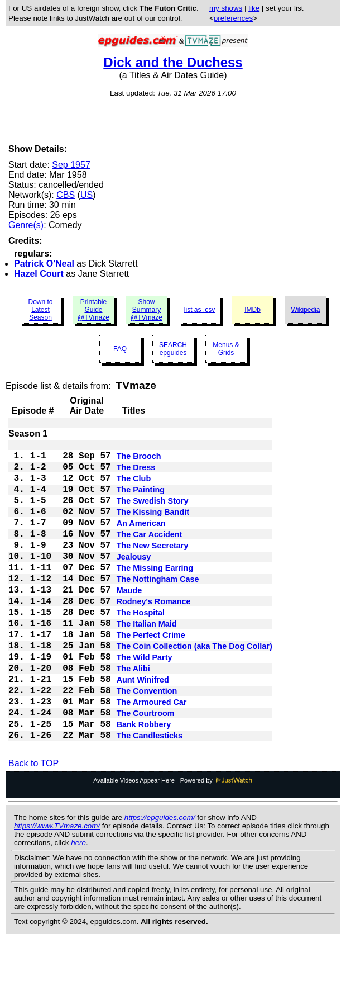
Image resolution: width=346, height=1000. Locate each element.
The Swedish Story (153, 513)
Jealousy (134, 580)
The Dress (136, 472)
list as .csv (199, 310)
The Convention (147, 741)
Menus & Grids (226, 349)
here (78, 903)
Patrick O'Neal (44, 263)
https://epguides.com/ (159, 878)
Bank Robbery (144, 781)
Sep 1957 (71, 164)
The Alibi (133, 714)
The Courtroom (146, 768)
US (86, 195)
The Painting (141, 499)
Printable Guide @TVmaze (93, 309)
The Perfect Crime (151, 674)
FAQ (120, 349)
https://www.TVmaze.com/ (57, 886)
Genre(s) (26, 225)
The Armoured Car (152, 754)
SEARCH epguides (173, 349)
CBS (65, 195)
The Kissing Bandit (153, 526)
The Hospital (141, 647)
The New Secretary (153, 566)
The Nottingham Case (158, 607)
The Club (134, 486)
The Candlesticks (149, 794)
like (254, 8)
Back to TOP (33, 823)
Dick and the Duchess (172, 62)
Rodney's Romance (154, 633)
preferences (233, 18)
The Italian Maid (147, 660)
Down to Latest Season (40, 309)
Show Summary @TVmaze (146, 309)
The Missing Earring (155, 593)
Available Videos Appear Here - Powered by (173, 840)
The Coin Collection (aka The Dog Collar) (194, 687)
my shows (225, 8)
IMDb (252, 310)
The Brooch (139, 459)
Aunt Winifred (143, 727)
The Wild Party (144, 700)
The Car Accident (149, 553)
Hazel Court (39, 273)
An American (141, 539)
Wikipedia (305, 310)
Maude (129, 620)
